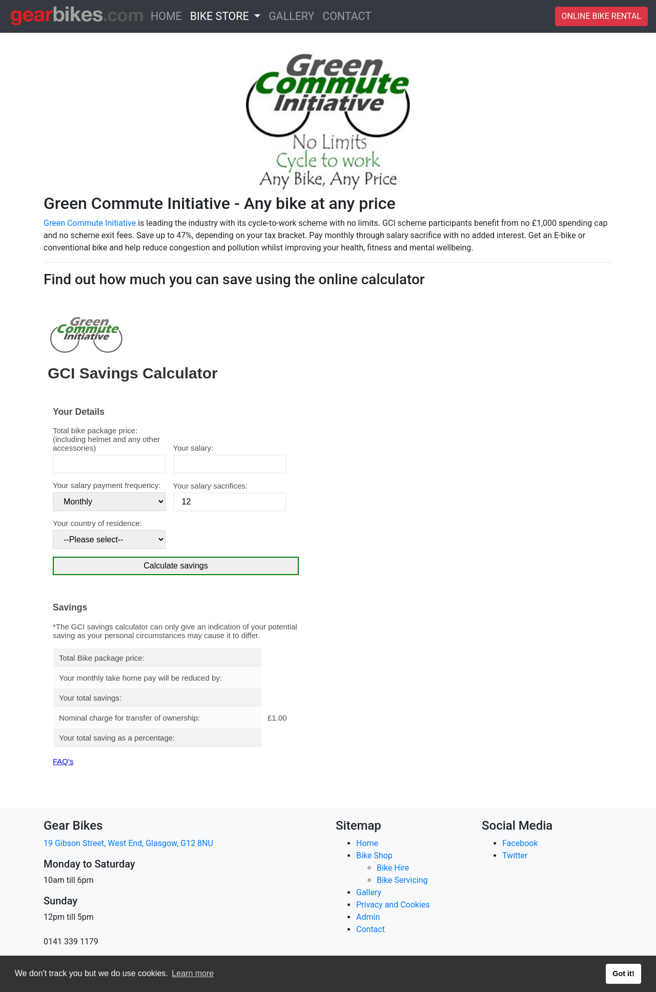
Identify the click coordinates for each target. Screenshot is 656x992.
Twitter (514, 855)
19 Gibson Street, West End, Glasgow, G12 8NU (128, 843)
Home (367, 843)
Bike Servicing (402, 880)
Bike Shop (374, 855)
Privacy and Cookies (393, 905)
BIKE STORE (221, 16)
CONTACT (348, 15)
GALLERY (293, 15)
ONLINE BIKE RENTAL (601, 16)
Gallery (368, 892)
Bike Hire (393, 868)
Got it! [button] (623, 973)
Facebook (520, 843)
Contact (370, 929)
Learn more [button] (193, 973)
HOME (168, 15)
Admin (368, 917)
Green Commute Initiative (90, 223)
